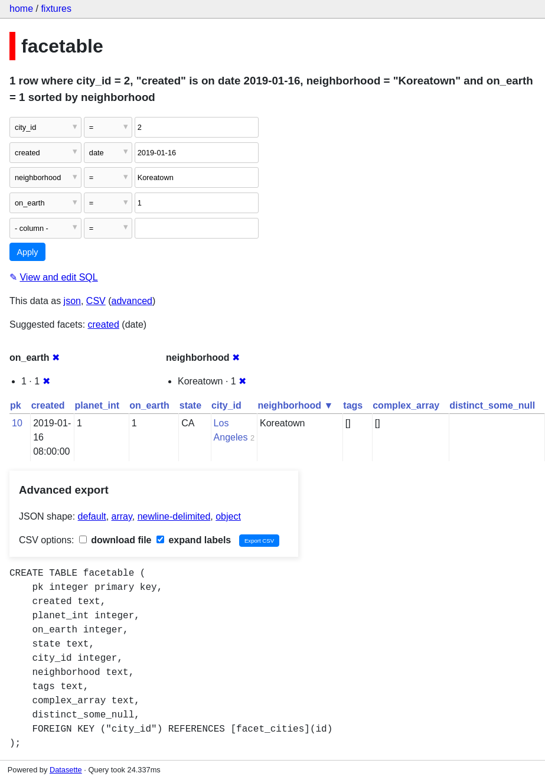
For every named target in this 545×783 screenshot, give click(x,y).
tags (353, 405)
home (21, 9)
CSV (96, 301)
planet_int (97, 405)
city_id (226, 405)
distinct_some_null (492, 405)
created (103, 324)
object (228, 516)
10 (17, 423)
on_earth (149, 405)
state (190, 405)
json (72, 301)
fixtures (56, 9)
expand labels (193, 540)
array (122, 516)
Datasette (66, 769)
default (92, 516)
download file (115, 540)
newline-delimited (174, 516)
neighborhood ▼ (296, 405)
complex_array (406, 405)
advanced (132, 301)
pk (15, 405)
